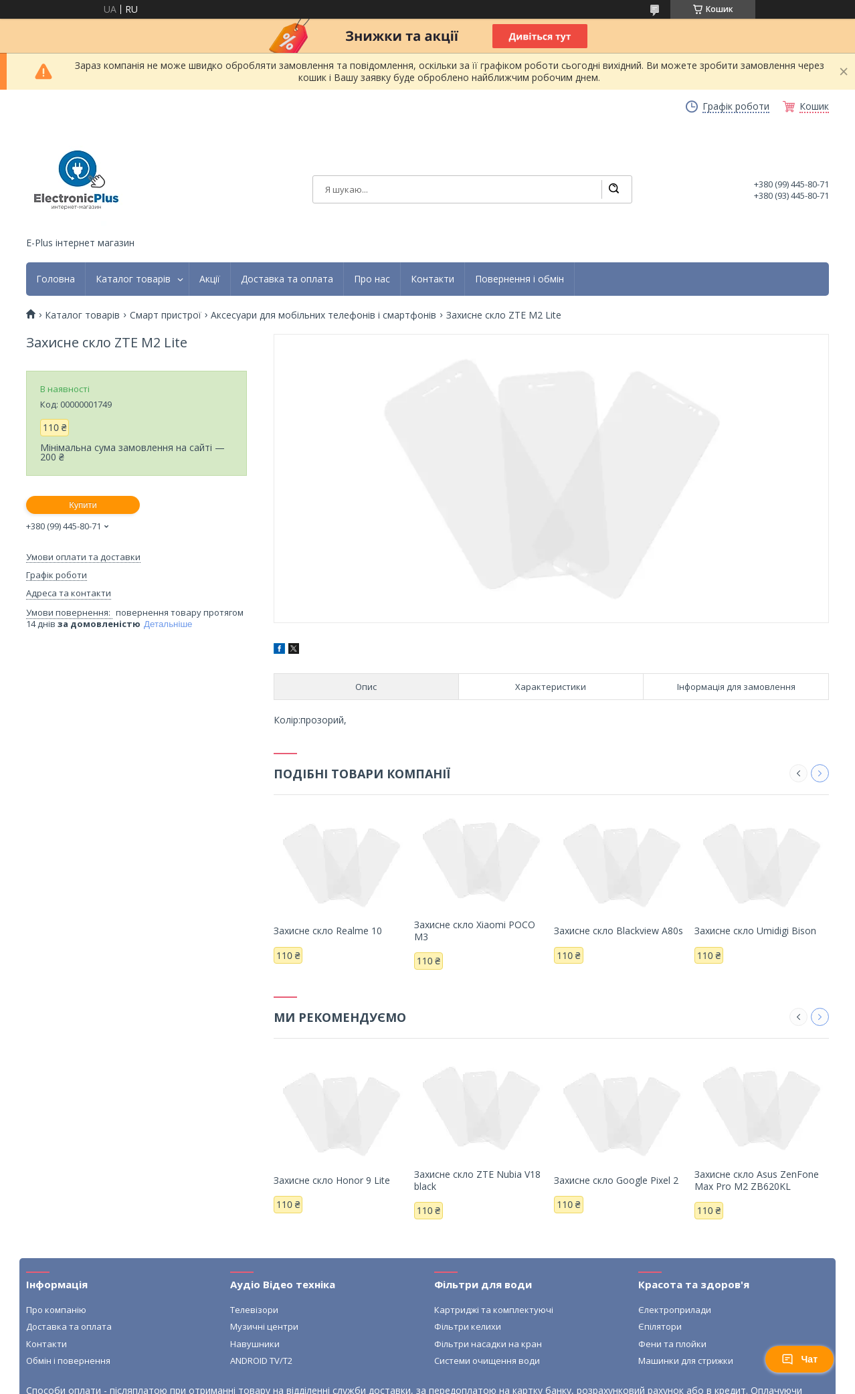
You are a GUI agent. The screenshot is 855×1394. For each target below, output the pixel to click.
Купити (83, 505)
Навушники (255, 1344)
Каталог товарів (133, 279)
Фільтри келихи (467, 1326)
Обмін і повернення (68, 1361)
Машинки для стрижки (685, 1361)
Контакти (432, 279)
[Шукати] (613, 189)
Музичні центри (264, 1326)
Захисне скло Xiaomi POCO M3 (474, 930)
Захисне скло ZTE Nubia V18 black (477, 1180)
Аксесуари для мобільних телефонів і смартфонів (323, 315)
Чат (799, 1359)
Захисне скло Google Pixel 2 (616, 1180)
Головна (55, 279)
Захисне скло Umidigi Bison (755, 930)
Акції (209, 279)
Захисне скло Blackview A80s (618, 930)
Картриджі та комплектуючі (493, 1310)
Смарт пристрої (165, 315)
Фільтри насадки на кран (488, 1344)
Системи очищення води (487, 1361)
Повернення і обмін (519, 279)
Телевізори (254, 1310)
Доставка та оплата (287, 279)
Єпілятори (660, 1326)
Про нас (372, 279)
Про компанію (56, 1310)
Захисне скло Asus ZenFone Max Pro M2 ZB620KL (756, 1180)
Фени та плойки (672, 1344)
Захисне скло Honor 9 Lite (332, 1180)
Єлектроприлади (674, 1310)
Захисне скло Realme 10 (328, 930)
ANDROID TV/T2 (261, 1361)
